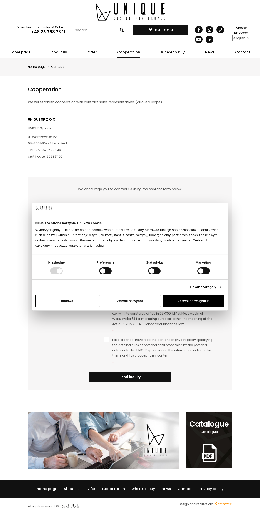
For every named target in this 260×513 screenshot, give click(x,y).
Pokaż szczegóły (203, 287)
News (210, 52)
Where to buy (173, 52)
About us (59, 52)
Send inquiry (130, 377)
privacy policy (185, 340)
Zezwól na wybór (130, 301)
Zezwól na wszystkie (194, 301)
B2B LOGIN (161, 30)
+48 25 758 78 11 (48, 32)
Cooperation (128, 52)
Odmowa (66, 301)
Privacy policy (211, 488)
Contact (242, 52)
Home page (20, 52)
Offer (92, 52)
